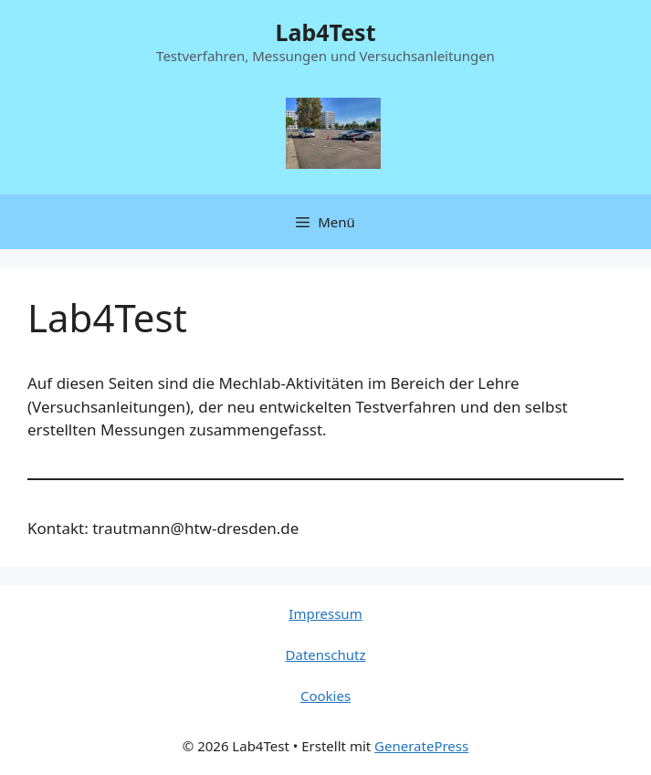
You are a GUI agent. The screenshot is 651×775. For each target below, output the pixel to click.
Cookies (325, 695)
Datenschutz (326, 654)
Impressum (325, 613)
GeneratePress (421, 746)
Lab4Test (325, 31)
